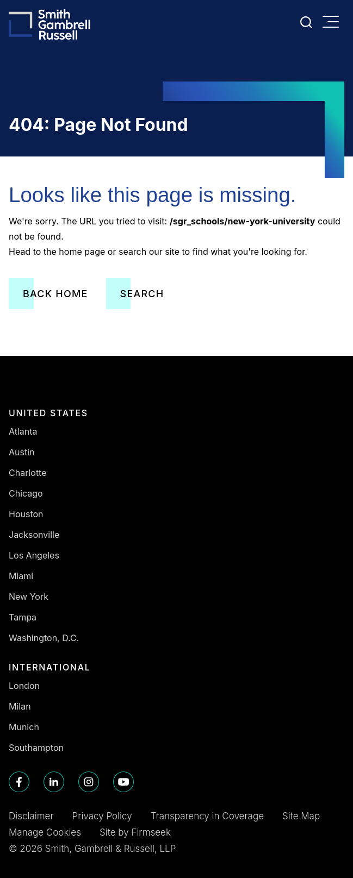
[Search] (306, 22)
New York (28, 596)
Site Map (301, 816)
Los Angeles (34, 555)
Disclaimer (31, 816)
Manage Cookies (45, 832)
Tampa (22, 617)
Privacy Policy (102, 816)
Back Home (55, 293)
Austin (22, 452)
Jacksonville (34, 534)
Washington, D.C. (44, 637)
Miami (21, 575)
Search (142, 293)
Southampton (36, 747)
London (24, 685)
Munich (24, 727)
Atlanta (23, 431)
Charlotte (28, 472)
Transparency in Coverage (207, 816)
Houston (26, 514)
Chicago (26, 493)
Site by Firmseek (135, 832)
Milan (20, 706)
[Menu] (333, 23)
